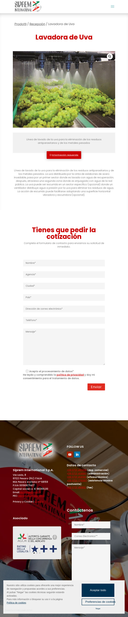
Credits (39, 501)
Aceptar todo (98, 590)
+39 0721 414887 (77, 473)
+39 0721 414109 (76, 477)
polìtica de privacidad (70, 374)
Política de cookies (16, 602)
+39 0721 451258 (76, 470)
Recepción (37, 24)
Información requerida (65, 155)
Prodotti (20, 24)
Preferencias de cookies (99, 601)
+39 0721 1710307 (77, 480)
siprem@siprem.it (30, 492)
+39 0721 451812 (76, 487)
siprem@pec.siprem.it (31, 495)
